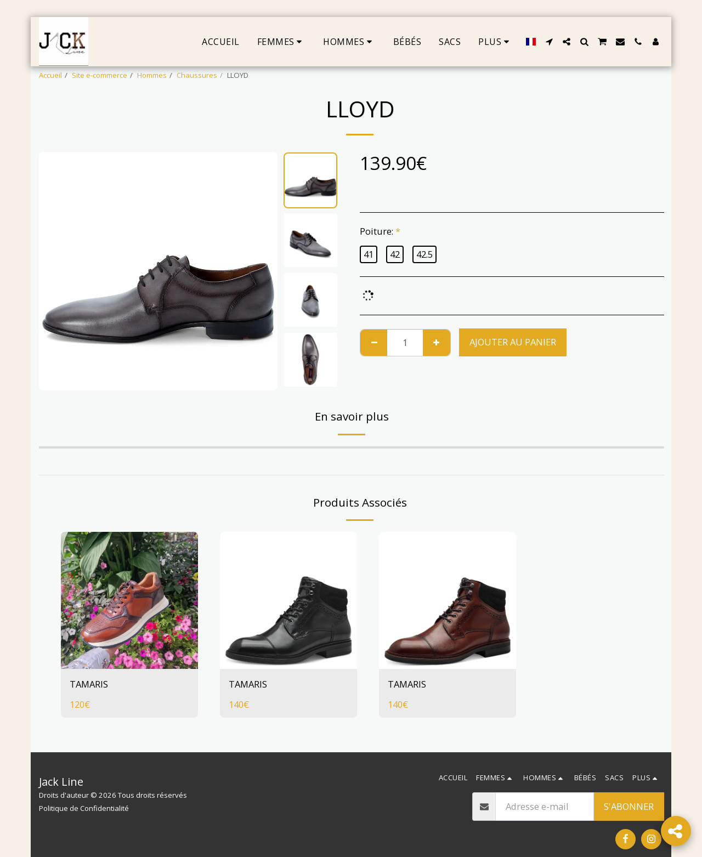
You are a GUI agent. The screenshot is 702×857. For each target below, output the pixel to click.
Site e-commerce (99, 75)
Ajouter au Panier (512, 342)
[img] (129, 600)
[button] (549, 41)
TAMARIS (89, 684)
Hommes (152, 75)
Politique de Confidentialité (84, 808)
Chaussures (197, 75)
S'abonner (629, 806)
